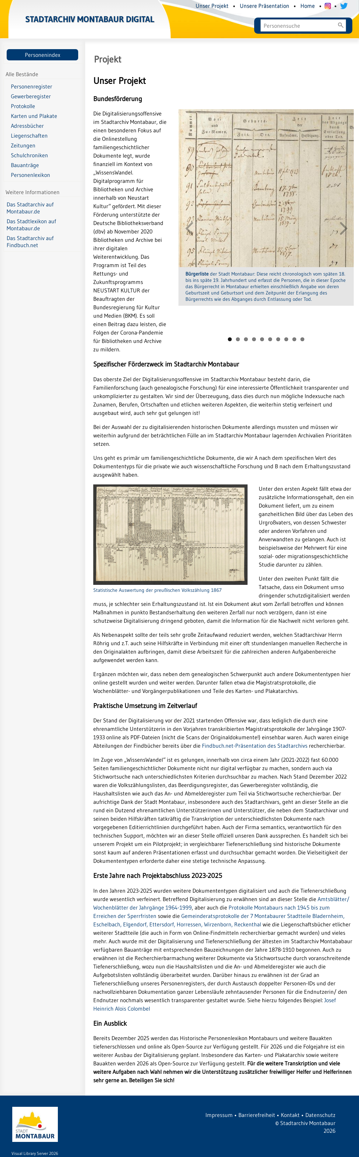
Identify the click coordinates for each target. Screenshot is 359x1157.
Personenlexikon (30, 174)
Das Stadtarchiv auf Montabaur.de (30, 208)
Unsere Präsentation (264, 5)
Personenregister (31, 86)
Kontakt (290, 1114)
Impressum (219, 1114)
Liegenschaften (29, 135)
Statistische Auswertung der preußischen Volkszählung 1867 (170, 586)
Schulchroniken (29, 155)
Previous (189, 228)
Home (307, 5)
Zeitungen (23, 145)
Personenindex (42, 54)
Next (343, 228)
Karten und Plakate (34, 115)
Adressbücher (27, 125)
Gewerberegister (31, 96)
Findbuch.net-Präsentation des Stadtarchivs (254, 745)
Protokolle (23, 106)
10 (302, 339)
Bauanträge (25, 164)
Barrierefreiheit (256, 1114)
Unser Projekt (212, 5)
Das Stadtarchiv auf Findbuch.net (30, 241)
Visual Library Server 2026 (35, 1153)
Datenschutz (320, 1114)
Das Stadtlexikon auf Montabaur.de (31, 225)
